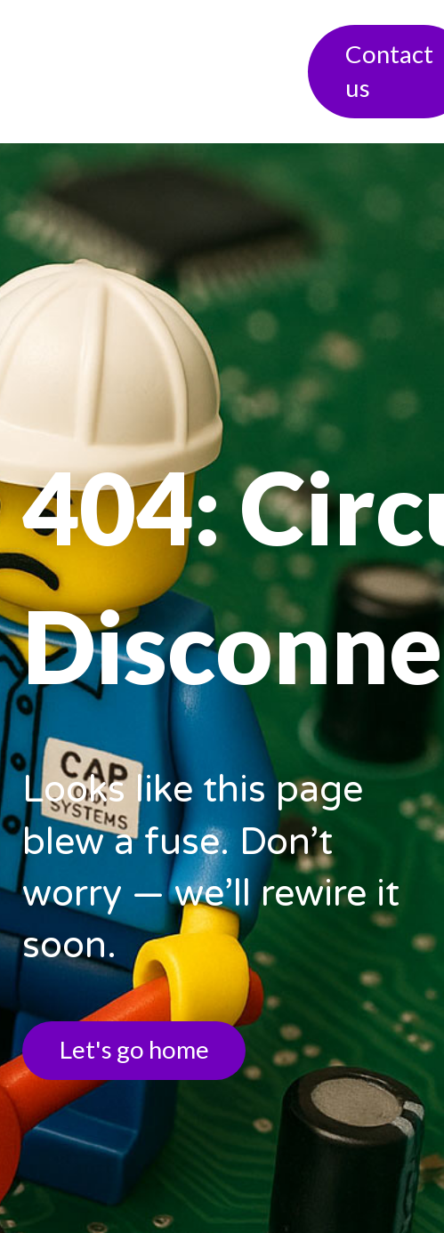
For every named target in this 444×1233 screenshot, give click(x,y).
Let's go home (134, 1049)
